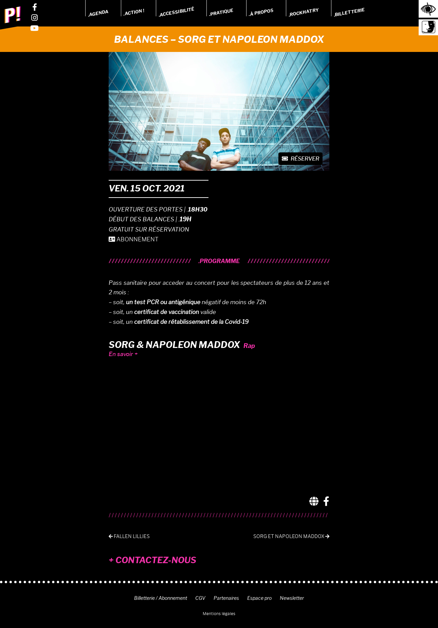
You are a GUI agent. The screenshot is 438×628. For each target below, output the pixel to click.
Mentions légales (219, 613)
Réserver (300, 158)
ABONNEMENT (134, 239)
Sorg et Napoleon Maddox (291, 536)
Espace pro (259, 598)
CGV (200, 598)
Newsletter (292, 598)
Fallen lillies (129, 536)
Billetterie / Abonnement (160, 598)
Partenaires (226, 598)
